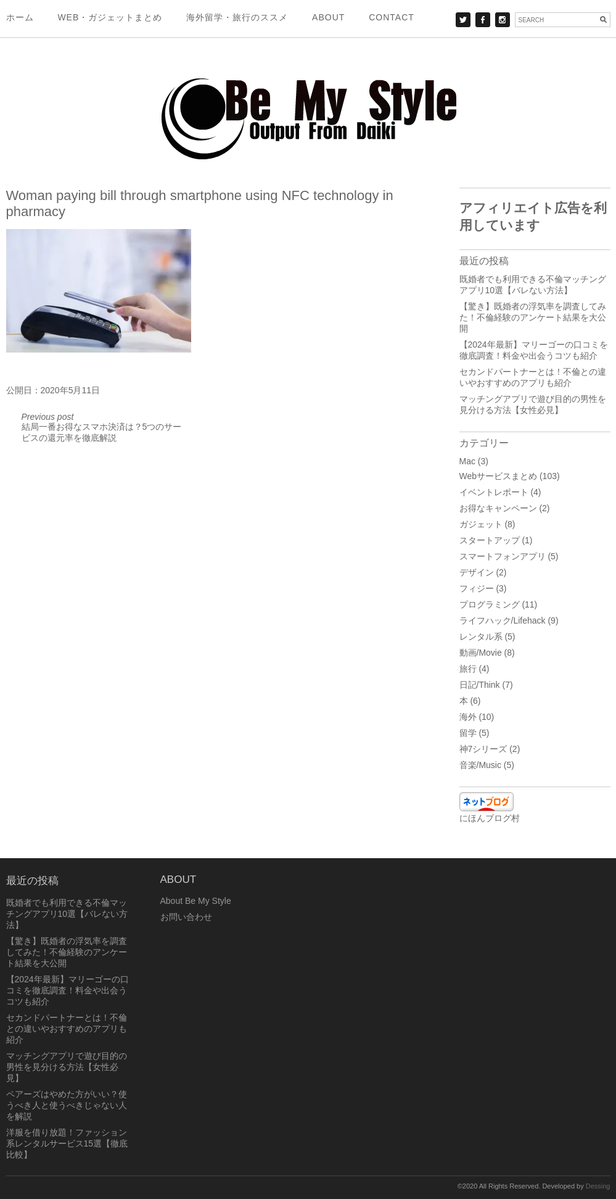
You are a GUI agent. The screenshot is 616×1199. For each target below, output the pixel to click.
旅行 (468, 669)
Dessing (598, 1186)
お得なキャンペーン (498, 508)
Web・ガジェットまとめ (109, 17)
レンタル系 (481, 636)
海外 (468, 717)
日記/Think (479, 685)
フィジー (476, 588)
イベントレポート (493, 492)
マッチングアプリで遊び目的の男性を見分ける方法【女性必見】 (66, 1067)
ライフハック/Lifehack (502, 620)
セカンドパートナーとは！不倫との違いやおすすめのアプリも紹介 (66, 1029)
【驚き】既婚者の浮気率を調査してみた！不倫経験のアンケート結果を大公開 (532, 317)
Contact (391, 17)
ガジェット (481, 524)
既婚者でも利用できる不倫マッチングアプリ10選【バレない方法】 (67, 914)
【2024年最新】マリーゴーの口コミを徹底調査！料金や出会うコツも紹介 (67, 990)
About (328, 17)
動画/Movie (480, 653)
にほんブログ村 (489, 818)
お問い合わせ (186, 917)
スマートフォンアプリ (502, 556)
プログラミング (489, 604)
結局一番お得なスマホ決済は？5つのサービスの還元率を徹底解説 (102, 427)
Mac (467, 461)
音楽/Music (480, 765)
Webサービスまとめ (498, 476)
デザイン (476, 572)
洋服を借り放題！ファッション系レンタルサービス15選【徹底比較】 (67, 1143)
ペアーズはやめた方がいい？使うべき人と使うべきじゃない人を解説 (66, 1105)
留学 (468, 733)
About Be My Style (195, 901)
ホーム (20, 17)
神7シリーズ (483, 749)
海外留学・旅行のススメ (237, 17)
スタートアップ (489, 540)
